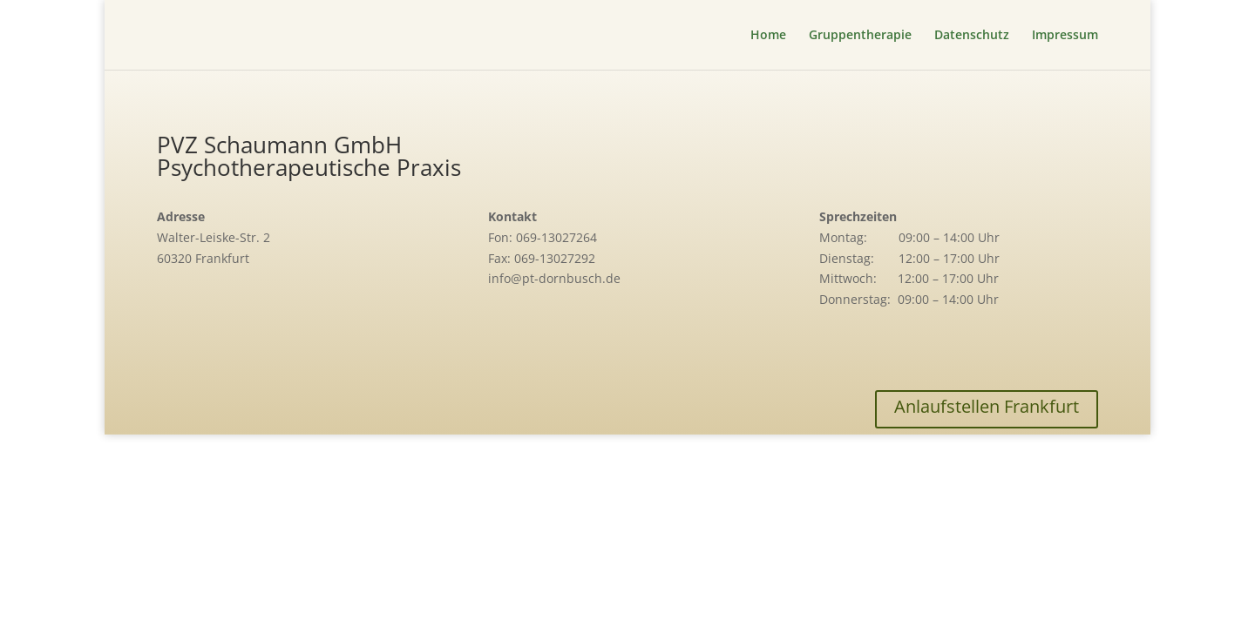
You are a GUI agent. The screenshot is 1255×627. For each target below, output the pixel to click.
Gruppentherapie (860, 36)
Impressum (1065, 36)
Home (768, 36)
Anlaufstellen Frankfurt (986, 406)
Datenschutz (971, 36)
